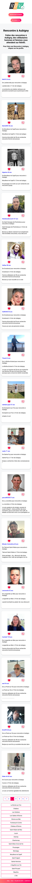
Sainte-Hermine (16, 861)
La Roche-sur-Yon (16, 805)
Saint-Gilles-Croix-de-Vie (16, 844)
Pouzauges (16, 847)
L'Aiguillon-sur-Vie (16, 865)
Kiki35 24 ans (6, 79)
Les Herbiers (16, 812)
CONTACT (28, 881)
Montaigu (16, 851)
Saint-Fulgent (16, 858)
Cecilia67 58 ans (7, 637)
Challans (16, 808)
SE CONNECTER (16, 20)
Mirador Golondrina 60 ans (10, 544)
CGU (12, 881)
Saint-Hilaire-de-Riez (16, 830)
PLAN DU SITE (19, 881)
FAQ (8, 881)
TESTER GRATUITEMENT (16, 14)
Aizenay (16, 837)
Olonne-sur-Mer (16, 819)
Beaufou (15, 872)
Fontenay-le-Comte (16, 823)
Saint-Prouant (16, 868)
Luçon (16, 833)
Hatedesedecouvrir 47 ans (10, 219)
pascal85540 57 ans (8, 497)
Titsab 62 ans (6, 358)
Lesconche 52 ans (7, 590)
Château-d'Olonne (16, 826)
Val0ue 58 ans (6, 265)
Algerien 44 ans (7, 172)
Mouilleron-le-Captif (16, 854)
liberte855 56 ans (7, 126)
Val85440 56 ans (7, 312)
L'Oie (16, 875)
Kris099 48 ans (6, 730)
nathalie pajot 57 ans (8, 404)
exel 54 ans (5, 683)
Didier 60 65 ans (7, 776)
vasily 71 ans (6, 451)
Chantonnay (16, 840)
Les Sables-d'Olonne (16, 815)
